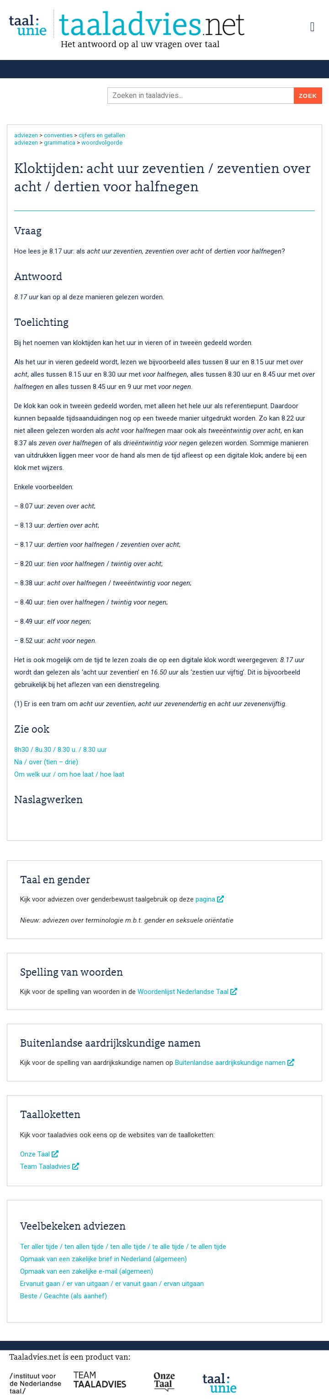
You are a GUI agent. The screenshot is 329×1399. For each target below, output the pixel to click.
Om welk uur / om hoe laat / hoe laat (69, 774)
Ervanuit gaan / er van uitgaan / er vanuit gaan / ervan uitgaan (112, 1284)
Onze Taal (39, 1154)
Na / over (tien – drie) (46, 762)
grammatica (59, 142)
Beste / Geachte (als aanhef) (63, 1296)
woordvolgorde (101, 142)
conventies (58, 135)
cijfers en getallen (102, 135)
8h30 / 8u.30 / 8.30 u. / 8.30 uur (60, 749)
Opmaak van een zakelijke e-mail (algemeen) (86, 1271)
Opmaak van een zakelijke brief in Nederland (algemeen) (103, 1259)
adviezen (26, 135)
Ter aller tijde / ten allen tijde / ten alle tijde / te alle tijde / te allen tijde (123, 1246)
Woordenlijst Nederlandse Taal (187, 992)
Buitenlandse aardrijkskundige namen (234, 1063)
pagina (210, 899)
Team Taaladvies (49, 1166)
